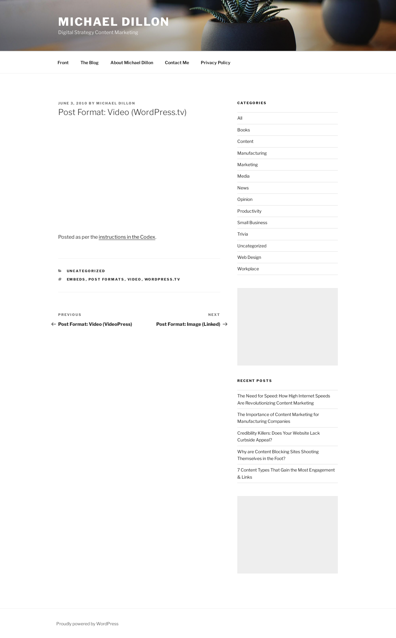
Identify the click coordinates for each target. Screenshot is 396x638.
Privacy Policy (215, 62)
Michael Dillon (114, 22)
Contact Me (177, 62)
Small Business (252, 222)
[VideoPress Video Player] (139, 170)
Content (245, 141)
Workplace (248, 268)
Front (63, 62)
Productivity (249, 211)
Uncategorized (86, 271)
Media (243, 176)
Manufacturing (252, 153)
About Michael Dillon (131, 62)
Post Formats (106, 279)
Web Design (249, 257)
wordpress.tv (162, 279)
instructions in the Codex (127, 237)
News (243, 187)
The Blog (89, 62)
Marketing (247, 164)
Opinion (244, 199)
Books (243, 129)
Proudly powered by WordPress (87, 623)
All (239, 118)
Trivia (242, 234)
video (134, 279)
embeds (76, 279)
